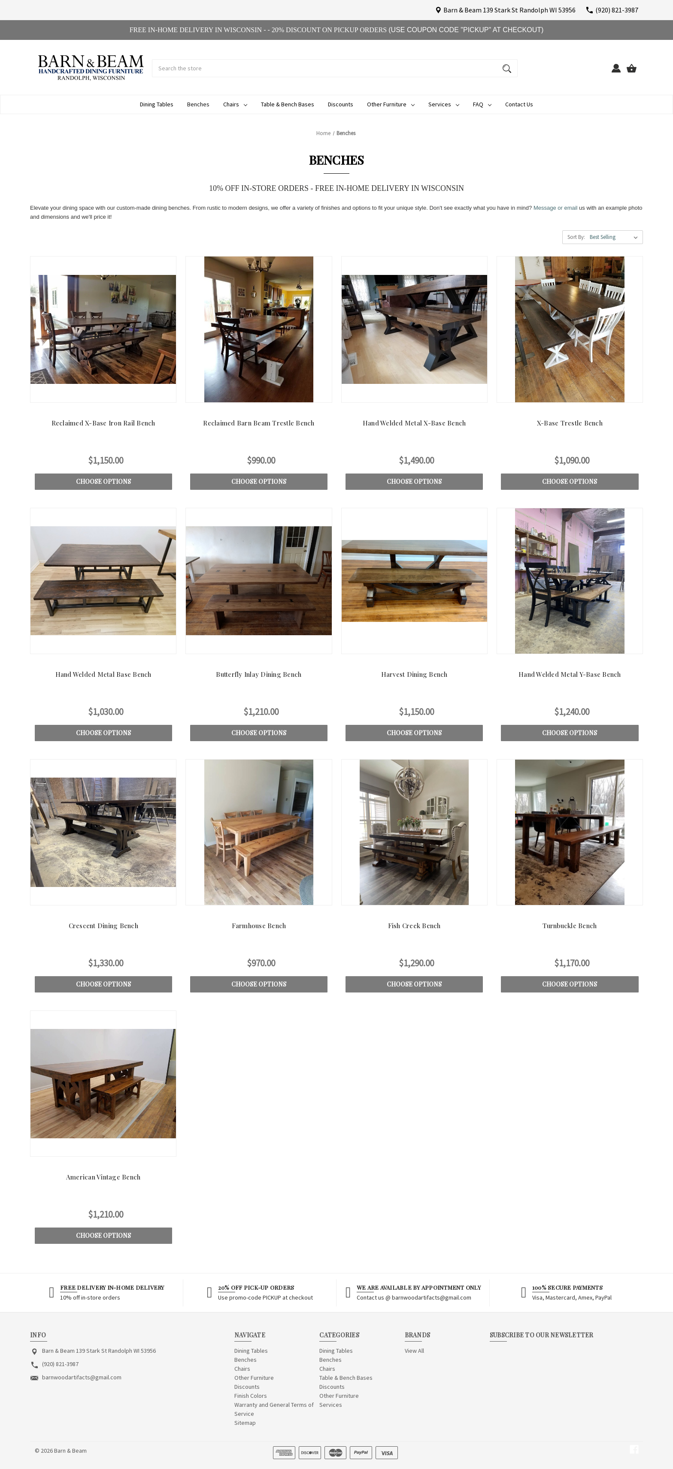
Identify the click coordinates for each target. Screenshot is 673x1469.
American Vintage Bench (103, 1177)
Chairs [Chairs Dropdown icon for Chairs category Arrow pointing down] (235, 104)
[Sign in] (616, 72)
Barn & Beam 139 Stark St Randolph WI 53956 (509, 10)
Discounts (340, 104)
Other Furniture (254, 1378)
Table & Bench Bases (287, 104)
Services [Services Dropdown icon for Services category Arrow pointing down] (443, 104)
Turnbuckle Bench (570, 925)
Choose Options (103, 481)
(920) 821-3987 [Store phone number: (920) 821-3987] (60, 1364)
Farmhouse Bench (259, 925)
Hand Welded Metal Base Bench (103, 674)
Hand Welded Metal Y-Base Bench (569, 674)
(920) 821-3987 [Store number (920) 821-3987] (616, 10)
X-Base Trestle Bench (570, 423)
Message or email (556, 208)
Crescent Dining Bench (103, 925)
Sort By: (576, 237)
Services (330, 1405)
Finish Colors (250, 1396)
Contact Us (519, 104)
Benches (198, 104)
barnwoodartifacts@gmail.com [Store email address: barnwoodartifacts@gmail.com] (81, 1377)
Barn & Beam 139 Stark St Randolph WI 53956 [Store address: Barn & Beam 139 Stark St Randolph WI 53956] (99, 1350)
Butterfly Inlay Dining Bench (258, 674)
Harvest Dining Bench (414, 674)
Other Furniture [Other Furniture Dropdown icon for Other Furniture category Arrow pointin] (391, 104)
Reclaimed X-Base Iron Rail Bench (103, 423)
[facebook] (634, 1449)
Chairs (242, 1368)
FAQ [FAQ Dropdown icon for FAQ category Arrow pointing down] (482, 104)
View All (414, 1350)
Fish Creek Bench (414, 925)
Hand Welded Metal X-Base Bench (414, 423)
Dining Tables (156, 104)
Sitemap (245, 1423)
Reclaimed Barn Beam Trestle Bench (258, 423)
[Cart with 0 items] (631, 72)
